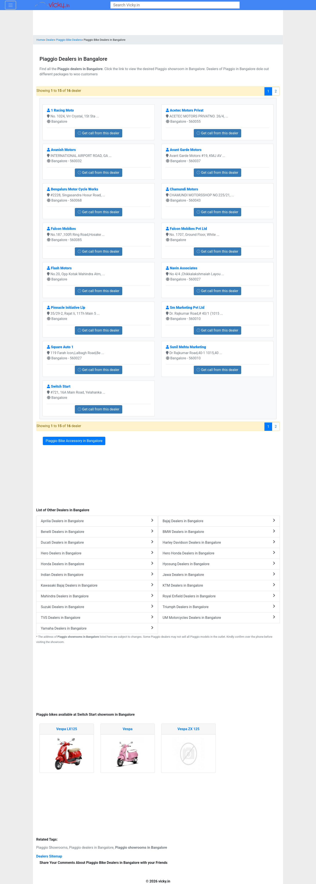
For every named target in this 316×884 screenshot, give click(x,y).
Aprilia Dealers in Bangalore (97, 520)
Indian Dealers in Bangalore (97, 574)
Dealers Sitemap (49, 856)
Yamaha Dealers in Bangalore (97, 628)
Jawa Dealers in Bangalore (219, 574)
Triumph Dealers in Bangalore (219, 606)
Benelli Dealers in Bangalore (97, 531)
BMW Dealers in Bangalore (219, 531)
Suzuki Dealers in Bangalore (97, 606)
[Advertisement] (158, 678)
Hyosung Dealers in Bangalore (219, 563)
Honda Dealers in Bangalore (97, 563)
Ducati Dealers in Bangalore (97, 542)
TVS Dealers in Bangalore (97, 617)
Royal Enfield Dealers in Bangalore (219, 596)
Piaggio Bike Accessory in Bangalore (74, 441)
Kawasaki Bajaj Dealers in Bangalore (97, 585)
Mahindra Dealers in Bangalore (97, 596)
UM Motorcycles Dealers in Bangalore (219, 617)
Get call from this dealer (98, 133)
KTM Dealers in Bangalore (219, 585)
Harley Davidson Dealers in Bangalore (219, 542)
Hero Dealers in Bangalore (97, 553)
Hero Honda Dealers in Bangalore (219, 553)
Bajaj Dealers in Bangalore (219, 520)
